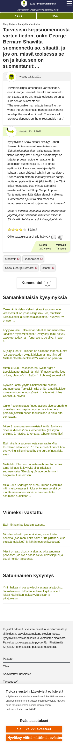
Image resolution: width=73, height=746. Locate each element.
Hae (55, 15)
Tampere (61, 248)
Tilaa (6, 666)
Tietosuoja (9, 681)
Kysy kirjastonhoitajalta (15, 24)
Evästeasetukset (34, 721)
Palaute (7, 658)
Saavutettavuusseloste (17, 674)
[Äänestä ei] (60, 237)
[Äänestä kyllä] (53, 236)
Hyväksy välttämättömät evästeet (34, 738)
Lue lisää (29, 709)
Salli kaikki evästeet (34, 729)
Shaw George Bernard (19, 267)
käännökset (32, 258)
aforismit (10, 258)
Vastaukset (35, 24)
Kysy (18, 15)
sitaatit (46, 267)
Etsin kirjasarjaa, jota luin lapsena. (24, 524)
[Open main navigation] (69, 3)
